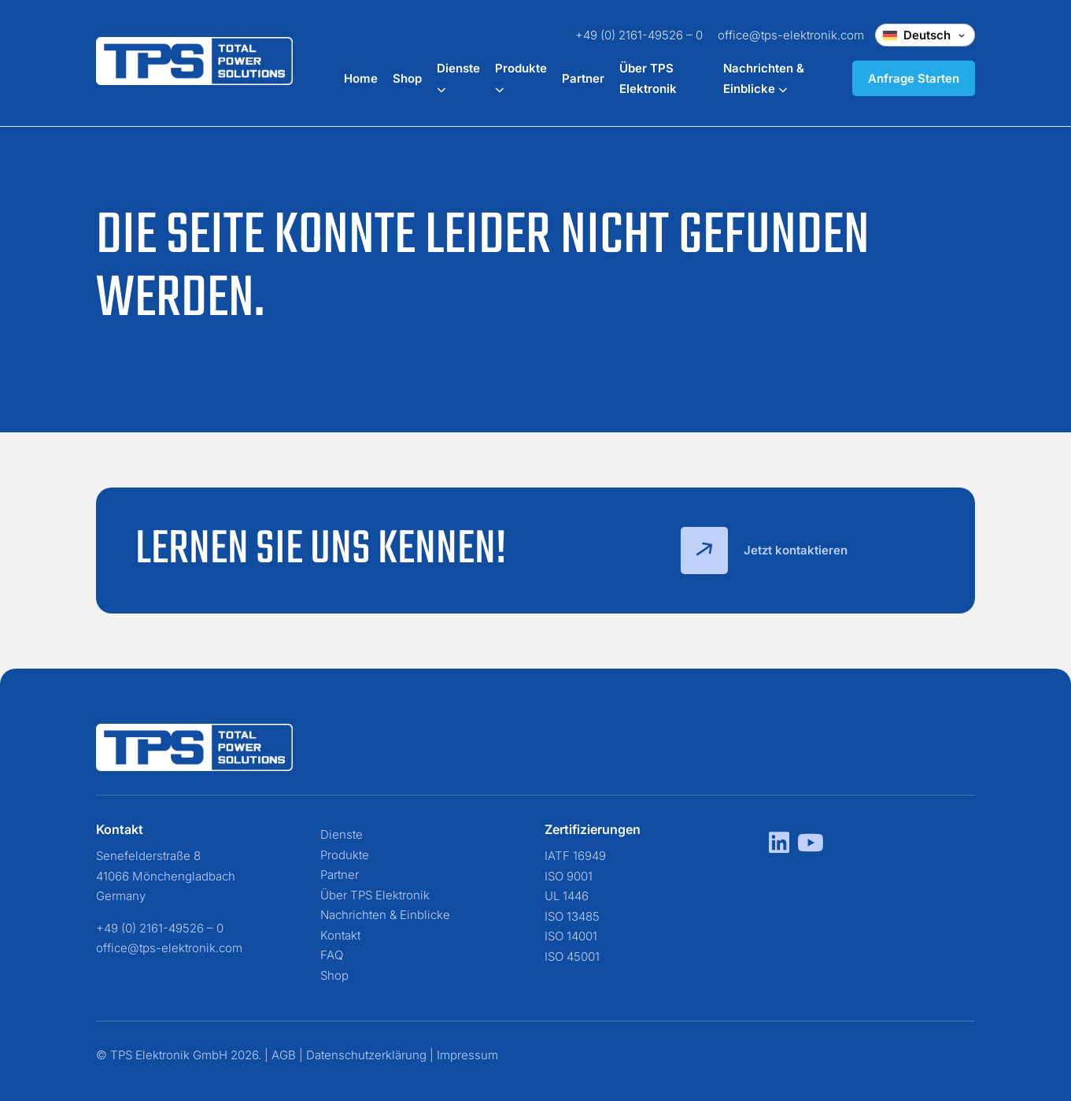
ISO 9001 (569, 876)
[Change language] (925, 35)
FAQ (331, 954)
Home (361, 78)
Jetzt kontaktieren (764, 550)
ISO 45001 (572, 956)
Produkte (344, 854)
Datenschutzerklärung (366, 1054)
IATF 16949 (575, 855)
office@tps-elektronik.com (791, 35)
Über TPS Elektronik (375, 895)
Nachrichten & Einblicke (385, 914)
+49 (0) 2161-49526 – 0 (639, 35)
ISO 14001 (571, 936)
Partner (583, 78)
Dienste (341, 834)
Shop (407, 78)
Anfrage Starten (913, 78)
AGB (283, 1054)
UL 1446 (567, 895)
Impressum (467, 1054)
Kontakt (340, 935)
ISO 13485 (572, 916)
